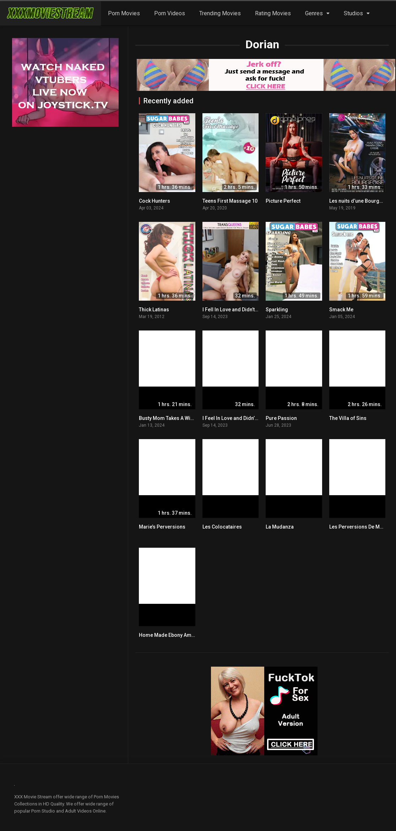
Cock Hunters (154, 201)
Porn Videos (169, 13)
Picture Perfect (283, 201)
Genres (314, 13)
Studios (353, 13)
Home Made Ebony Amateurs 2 (174, 635)
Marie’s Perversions (162, 527)
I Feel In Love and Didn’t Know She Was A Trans (256, 418)
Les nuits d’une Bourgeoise (360, 201)
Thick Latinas (154, 309)
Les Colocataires (222, 527)
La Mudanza (280, 527)
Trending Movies (220, 13)
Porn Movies (124, 13)
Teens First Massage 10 (229, 201)
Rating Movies (273, 13)
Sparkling (277, 309)
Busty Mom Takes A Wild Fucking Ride (182, 418)
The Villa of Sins (348, 418)
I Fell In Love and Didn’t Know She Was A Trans (255, 309)
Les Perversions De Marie (359, 527)
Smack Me (341, 309)
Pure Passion (281, 418)
